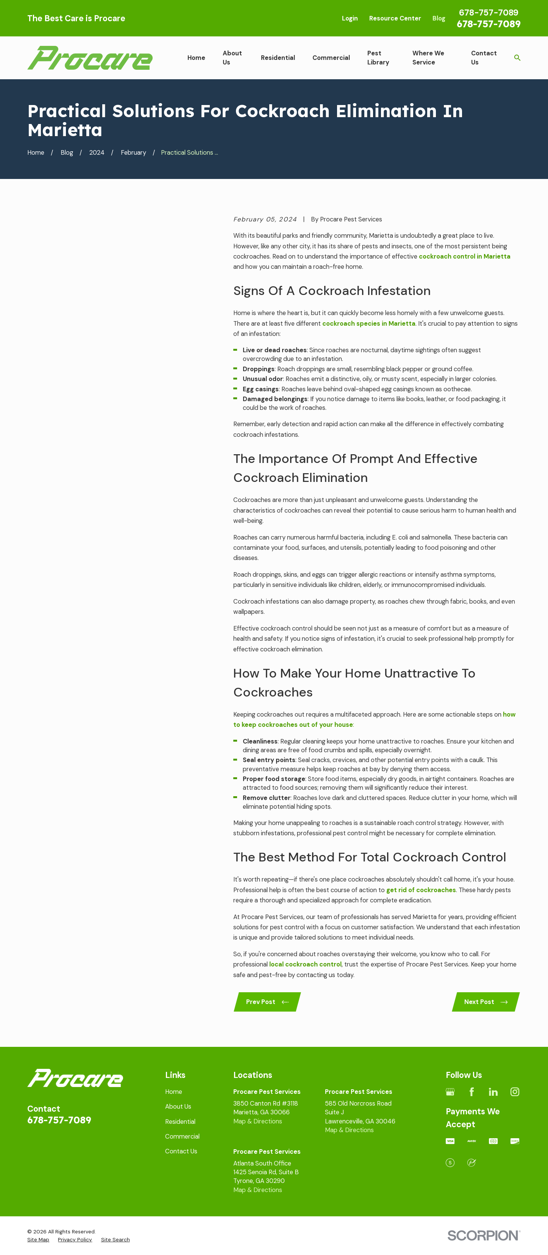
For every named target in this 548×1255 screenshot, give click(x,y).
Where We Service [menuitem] (428, 57)
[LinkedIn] (493, 1091)
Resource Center (395, 18)
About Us (178, 1107)
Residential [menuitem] (278, 58)
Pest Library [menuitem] (378, 57)
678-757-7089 (489, 23)
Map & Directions (257, 1121)
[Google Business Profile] (450, 1091)
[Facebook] (471, 1091)
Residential (180, 1122)
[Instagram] (515, 1091)
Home (173, 1092)
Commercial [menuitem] (331, 58)
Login (350, 18)
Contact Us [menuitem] (484, 57)
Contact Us (181, 1151)
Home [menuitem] (196, 58)
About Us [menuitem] (232, 57)
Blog (438, 18)
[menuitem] (38, 1239)
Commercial (182, 1136)
